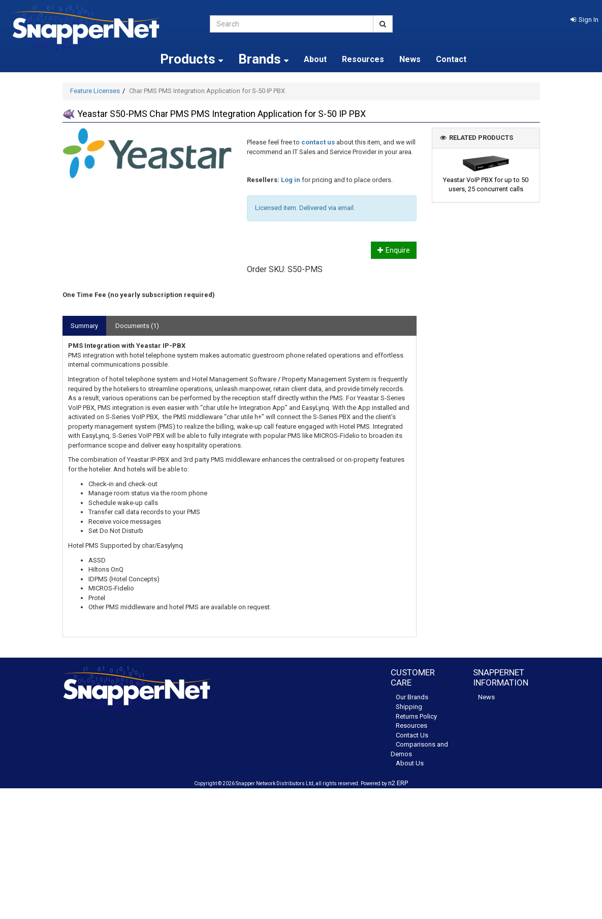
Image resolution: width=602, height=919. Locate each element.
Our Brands (412, 697)
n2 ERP (398, 783)
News (410, 59)
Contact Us (412, 735)
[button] (584, 19)
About (315, 59)
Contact (451, 59)
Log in (290, 180)
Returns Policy (416, 716)
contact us (318, 142)
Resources (363, 59)
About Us (410, 763)
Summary (84, 326)
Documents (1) (137, 326)
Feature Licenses (95, 91)
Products (191, 59)
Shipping (409, 706)
